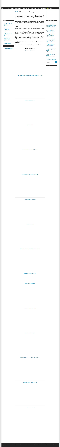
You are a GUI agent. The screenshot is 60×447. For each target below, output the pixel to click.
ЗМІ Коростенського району (52, 59)
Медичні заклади (7, 30)
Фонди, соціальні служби (8, 33)
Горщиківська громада (51, 27)
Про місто (5, 24)
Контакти (38, 8)
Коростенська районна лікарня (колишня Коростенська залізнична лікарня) (30, 75)
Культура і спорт (6, 39)
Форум (35, 8)
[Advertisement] (41, 4)
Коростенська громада (51, 31)
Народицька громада (50, 34)
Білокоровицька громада (51, 25)
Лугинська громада (50, 30)
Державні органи (7, 26)
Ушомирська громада (51, 39)
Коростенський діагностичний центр (30, 199)
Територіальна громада (8, 23)
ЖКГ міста (5, 28)
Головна (3, 8)
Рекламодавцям (43, 8)
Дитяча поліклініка (30, 124)
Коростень (11, 8)
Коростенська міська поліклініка (30, 100)
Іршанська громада (50, 29)
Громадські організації (7, 43)
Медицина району (50, 45)
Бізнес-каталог (25, 8)
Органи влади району (51, 24)
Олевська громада (50, 36)
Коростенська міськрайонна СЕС (30, 332)
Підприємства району (51, 44)
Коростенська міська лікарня (30, 50)
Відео (32, 8)
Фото (29, 8)
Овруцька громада (50, 35)
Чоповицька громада (50, 40)
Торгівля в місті (6, 34)
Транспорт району (50, 51)
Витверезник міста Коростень (30, 283)
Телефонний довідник (7, 35)
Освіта (5, 31)
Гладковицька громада (51, 26)
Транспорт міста (6, 29)
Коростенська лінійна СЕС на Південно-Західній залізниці (29, 357)
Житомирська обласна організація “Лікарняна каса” (29, 174)
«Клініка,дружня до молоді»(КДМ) (30, 407)
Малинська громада (50, 32)
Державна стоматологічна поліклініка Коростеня (30, 149)
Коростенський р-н (18, 8)
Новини (7, 8)
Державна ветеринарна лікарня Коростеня (30, 382)
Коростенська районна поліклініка (30, 273)
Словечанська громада (51, 37)
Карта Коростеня (7, 38)
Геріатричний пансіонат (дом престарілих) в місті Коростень (30, 248)
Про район (49, 22)
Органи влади (6, 25)
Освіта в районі (49, 46)
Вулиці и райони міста (7, 40)
